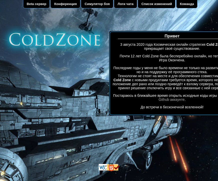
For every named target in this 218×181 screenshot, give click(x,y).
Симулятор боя (97, 4)
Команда (187, 4)
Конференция (65, 4)
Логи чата (125, 4)
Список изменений (156, 4)
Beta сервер (36, 4)
